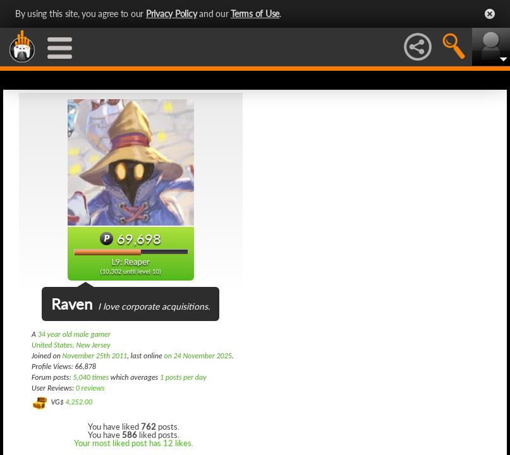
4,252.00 (78, 401)
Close (490, 14)
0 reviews (90, 388)
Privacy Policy (171, 13)
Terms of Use (255, 13)
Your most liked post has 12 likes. (133, 443)
